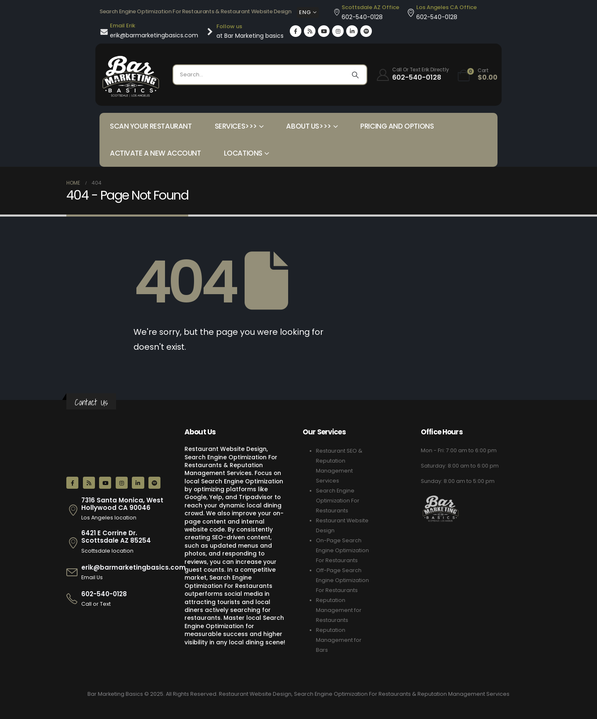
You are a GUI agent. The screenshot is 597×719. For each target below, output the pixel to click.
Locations (243, 153)
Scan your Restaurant (151, 126)
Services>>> (236, 126)
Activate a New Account (155, 153)
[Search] (355, 74)
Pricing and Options (397, 126)
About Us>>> (308, 126)
